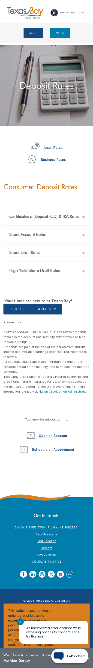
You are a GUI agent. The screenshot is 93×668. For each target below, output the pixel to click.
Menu (60, 32)
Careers (46, 548)
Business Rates (53, 160)
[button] (46, 217)
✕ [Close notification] (20, 621)
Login (33, 32)
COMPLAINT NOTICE (46, 561)
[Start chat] (69, 656)
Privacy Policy (46, 554)
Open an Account (53, 436)
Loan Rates (53, 147)
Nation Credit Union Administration (63, 391)
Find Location (46, 541)
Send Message (46, 534)
